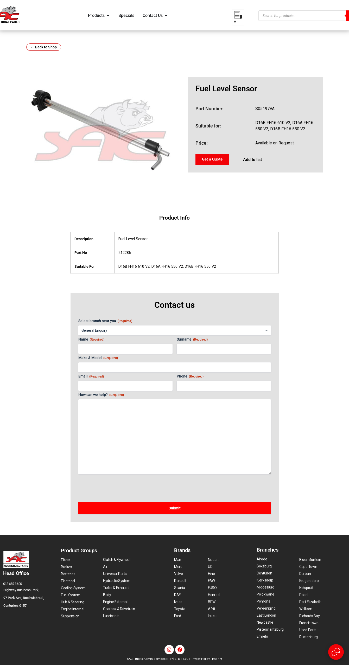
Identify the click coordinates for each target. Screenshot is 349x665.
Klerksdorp (265, 580)
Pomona (263, 601)
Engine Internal (72, 609)
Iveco (178, 602)
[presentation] (117, 486)
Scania (179, 588)
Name (91, 339)
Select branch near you (105, 321)
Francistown (309, 623)
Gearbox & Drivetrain (119, 609)
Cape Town (308, 567)
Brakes (66, 567)
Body (107, 595)
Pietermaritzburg (270, 629)
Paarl (303, 595)
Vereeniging (266, 608)
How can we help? (101, 395)
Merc (178, 567)
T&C (185, 659)
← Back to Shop (44, 47)
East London (266, 615)
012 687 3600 (12, 584)
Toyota (179, 609)
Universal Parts (115, 574)
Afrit (211, 609)
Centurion (264, 573)
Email (91, 376)
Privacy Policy (200, 659)
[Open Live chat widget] (336, 652)
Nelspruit (306, 588)
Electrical (68, 581)
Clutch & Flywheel (116, 560)
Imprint (217, 659)
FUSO (212, 588)
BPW (211, 602)
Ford (177, 616)
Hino (211, 574)
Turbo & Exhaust (116, 588)
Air (105, 567)
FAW (211, 581)
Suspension (70, 616)
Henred (213, 595)
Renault (180, 581)
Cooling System (73, 588)
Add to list (252, 159)
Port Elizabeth (310, 602)
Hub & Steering (72, 602)
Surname (192, 339)
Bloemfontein (310, 560)
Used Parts (307, 630)
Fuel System (70, 595)
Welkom (305, 609)
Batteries (68, 574)
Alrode (262, 559)
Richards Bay (309, 616)
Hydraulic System (116, 581)
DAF (177, 595)
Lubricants (111, 616)
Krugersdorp (309, 581)
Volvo (178, 574)
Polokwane (265, 594)
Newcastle (265, 622)
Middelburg (265, 587)
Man (177, 560)
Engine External (115, 602)
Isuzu (212, 616)
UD (210, 567)
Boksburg (264, 566)
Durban (305, 574)
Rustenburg (308, 637)
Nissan (213, 560)
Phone (190, 376)
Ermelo (262, 636)
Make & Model (98, 358)
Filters (65, 560)
